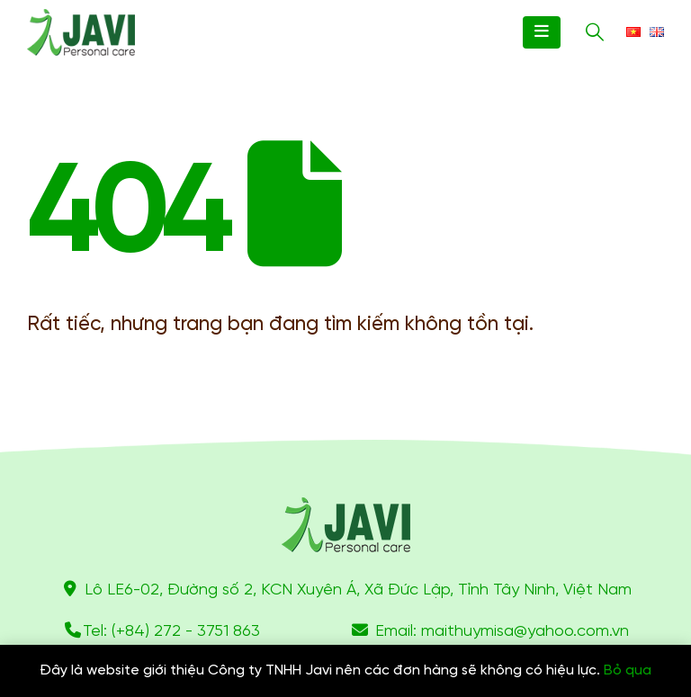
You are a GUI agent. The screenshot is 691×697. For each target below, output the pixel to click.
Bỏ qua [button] (627, 670)
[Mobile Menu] (542, 32)
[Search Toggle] (595, 32)
